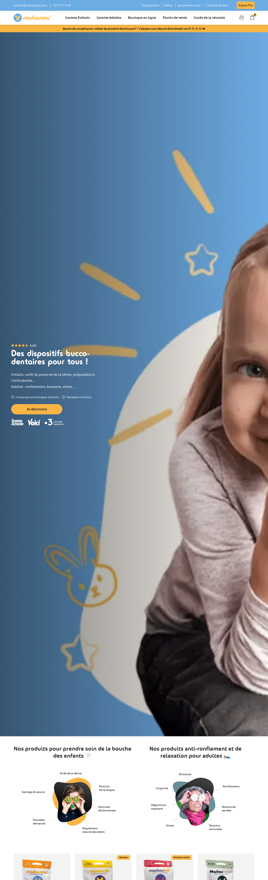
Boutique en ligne (142, 18)
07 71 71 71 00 (62, 5)
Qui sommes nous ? (190, 5)
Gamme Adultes (109, 18)
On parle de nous (217, 5)
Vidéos (168, 5)
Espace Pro (246, 5)
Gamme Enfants (77, 18)
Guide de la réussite (209, 18)
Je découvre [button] (37, 409)
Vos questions (150, 5)
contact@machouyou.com (30, 5)
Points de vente (175, 18)
